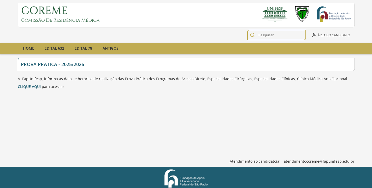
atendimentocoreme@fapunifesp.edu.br (319, 161)
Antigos (111, 48)
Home (28, 48)
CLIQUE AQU (29, 86)
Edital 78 (83, 48)
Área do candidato (331, 35)
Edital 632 (54, 48)
